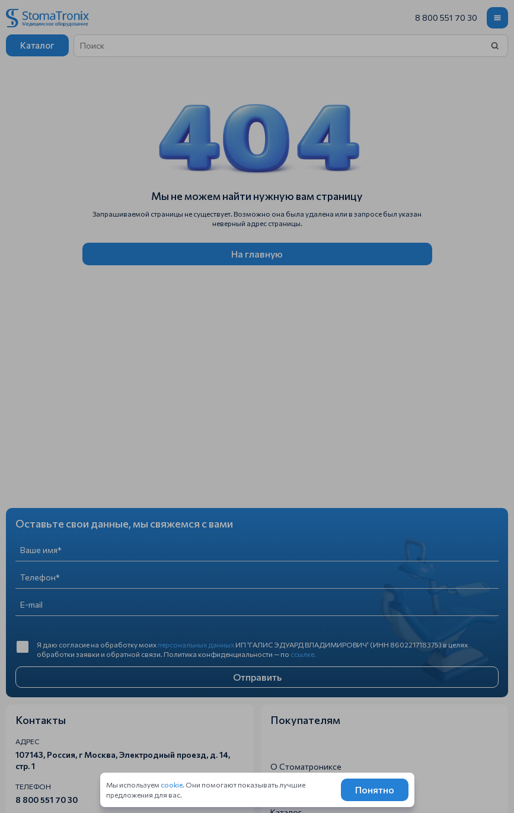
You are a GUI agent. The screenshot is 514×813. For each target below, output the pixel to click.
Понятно (374, 789)
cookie (172, 784)
